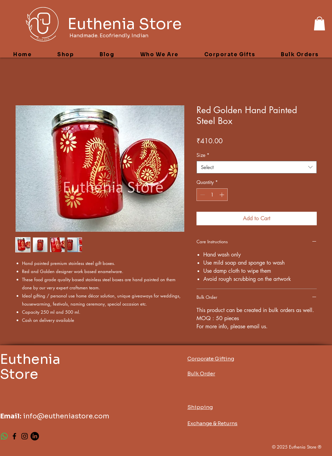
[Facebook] (14, 436)
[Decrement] (202, 195)
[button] (319, 23)
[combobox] (256, 167)
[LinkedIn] (34, 436)
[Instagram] (24, 436)
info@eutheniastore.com (66, 416)
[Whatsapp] (4, 436)
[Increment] (222, 195)
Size (202, 155)
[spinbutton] (212, 195)
